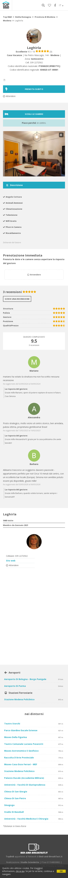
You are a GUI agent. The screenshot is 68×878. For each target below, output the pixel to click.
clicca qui (20, 871)
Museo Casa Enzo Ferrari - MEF (20, 764)
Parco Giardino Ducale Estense (20, 730)
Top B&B (7, 17)
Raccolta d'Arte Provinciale (19, 757)
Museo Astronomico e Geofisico (21, 750)
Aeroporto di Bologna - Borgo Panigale (25, 679)
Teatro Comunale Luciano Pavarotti (23, 744)
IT (61, 5)
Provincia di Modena (45, 17)
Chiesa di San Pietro (15, 798)
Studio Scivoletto (30, 862)
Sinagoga (9, 805)
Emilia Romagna (23, 17)
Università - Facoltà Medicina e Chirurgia (26, 818)
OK (61, 871)
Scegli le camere (24, 114)
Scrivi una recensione (17, 299)
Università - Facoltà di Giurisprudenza (24, 784)
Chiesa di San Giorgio (15, 791)
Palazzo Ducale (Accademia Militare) (24, 778)
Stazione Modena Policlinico (19, 699)
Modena (7, 20)
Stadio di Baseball (14, 811)
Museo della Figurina (15, 737)
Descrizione (14, 185)
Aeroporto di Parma (15, 686)
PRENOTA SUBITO (24, 89)
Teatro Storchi (12, 723)
